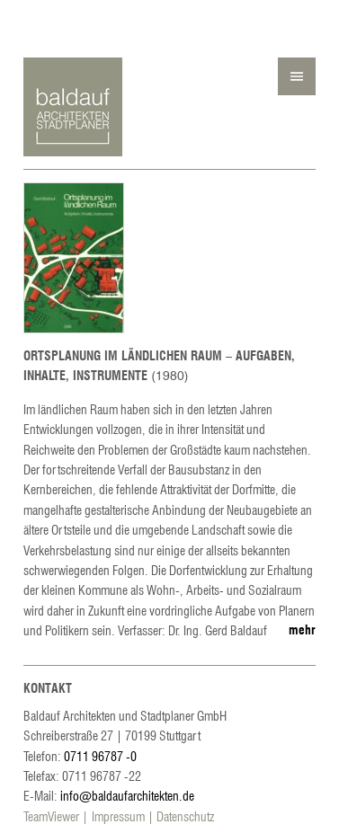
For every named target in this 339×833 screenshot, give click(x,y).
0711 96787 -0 (100, 756)
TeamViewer (51, 816)
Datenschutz (185, 816)
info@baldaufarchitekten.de (127, 795)
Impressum (118, 816)
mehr (302, 629)
